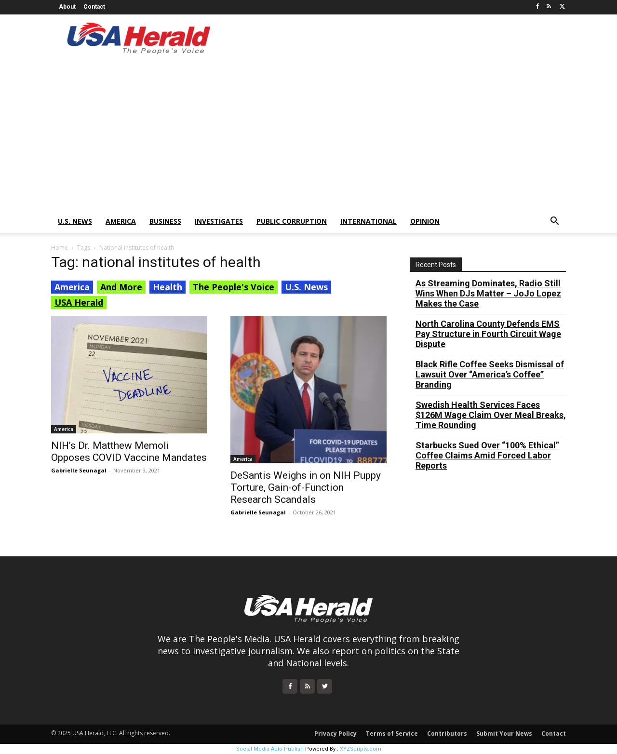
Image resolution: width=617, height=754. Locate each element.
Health (167, 287)
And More (121, 287)
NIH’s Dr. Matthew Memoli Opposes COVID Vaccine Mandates (129, 451)
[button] (554, 222)
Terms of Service (392, 733)
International (368, 221)
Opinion (425, 221)
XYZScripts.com (360, 749)
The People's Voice (233, 287)
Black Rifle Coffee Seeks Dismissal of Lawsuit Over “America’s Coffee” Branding (490, 374)
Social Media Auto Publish (270, 749)
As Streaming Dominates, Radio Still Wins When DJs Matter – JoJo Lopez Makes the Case (488, 293)
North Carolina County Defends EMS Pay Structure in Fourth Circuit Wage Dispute (488, 334)
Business (165, 221)
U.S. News (75, 221)
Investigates (219, 221)
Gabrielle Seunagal (79, 470)
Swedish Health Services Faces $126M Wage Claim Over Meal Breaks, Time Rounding (491, 415)
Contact (94, 6)
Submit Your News (504, 733)
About (67, 6)
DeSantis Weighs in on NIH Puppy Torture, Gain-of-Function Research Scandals (305, 487)
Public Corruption (291, 221)
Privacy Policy (335, 733)
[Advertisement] (308, 137)
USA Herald (78, 302)
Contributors (447, 733)
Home (59, 247)
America (121, 221)
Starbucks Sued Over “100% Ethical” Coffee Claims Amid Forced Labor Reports (487, 455)
